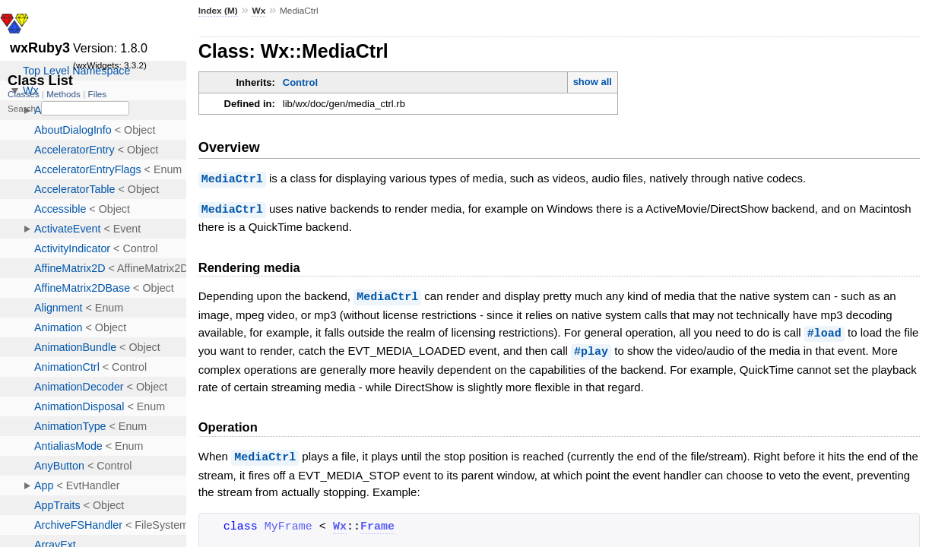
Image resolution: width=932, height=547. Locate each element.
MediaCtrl (232, 178)
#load (824, 330)
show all (592, 81)
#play (591, 348)
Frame (377, 522)
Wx (258, 10)
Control (300, 82)
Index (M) (218, 10)
